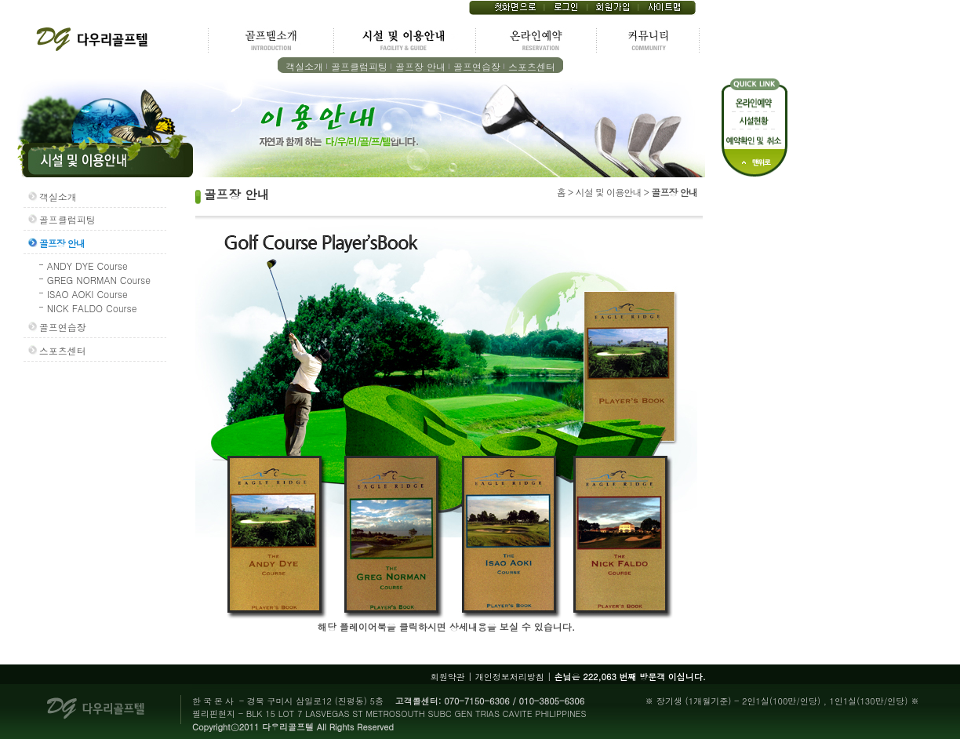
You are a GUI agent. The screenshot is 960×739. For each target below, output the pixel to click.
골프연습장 (476, 66)
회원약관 (448, 677)
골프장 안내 (420, 66)
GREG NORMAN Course (99, 279)
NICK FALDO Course (92, 308)
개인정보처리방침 (509, 677)
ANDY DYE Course (87, 265)
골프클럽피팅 (359, 66)
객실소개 (304, 66)
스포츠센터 (531, 66)
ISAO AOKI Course (87, 293)
